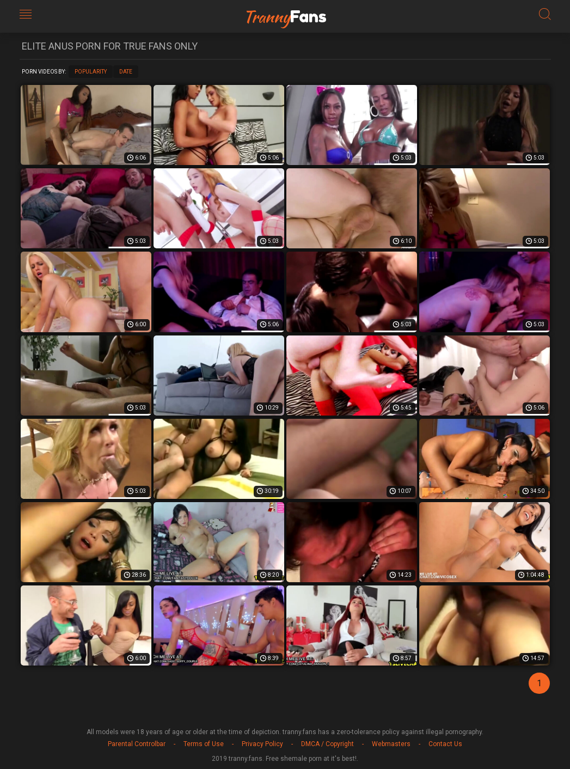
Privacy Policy (262, 744)
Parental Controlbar (137, 744)
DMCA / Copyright (327, 744)
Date (125, 72)
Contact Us (445, 744)
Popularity (91, 72)
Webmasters (391, 744)
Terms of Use (203, 744)
